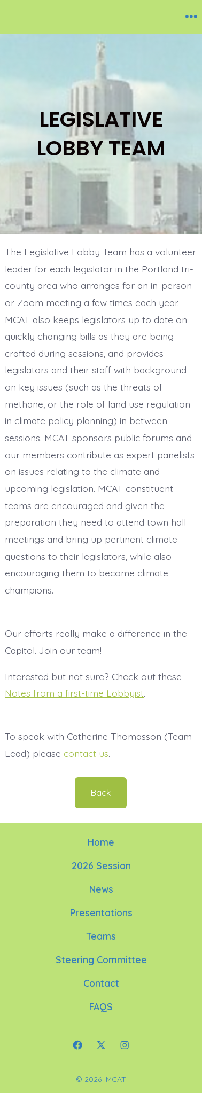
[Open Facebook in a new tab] (77, 1045)
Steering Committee (101, 959)
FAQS (101, 1006)
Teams (101, 936)
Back (101, 792)
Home (101, 842)
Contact (101, 983)
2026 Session (101, 865)
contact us (86, 753)
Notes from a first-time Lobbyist (74, 693)
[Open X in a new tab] (101, 1045)
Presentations (101, 912)
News (101, 889)
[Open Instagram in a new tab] (124, 1045)
